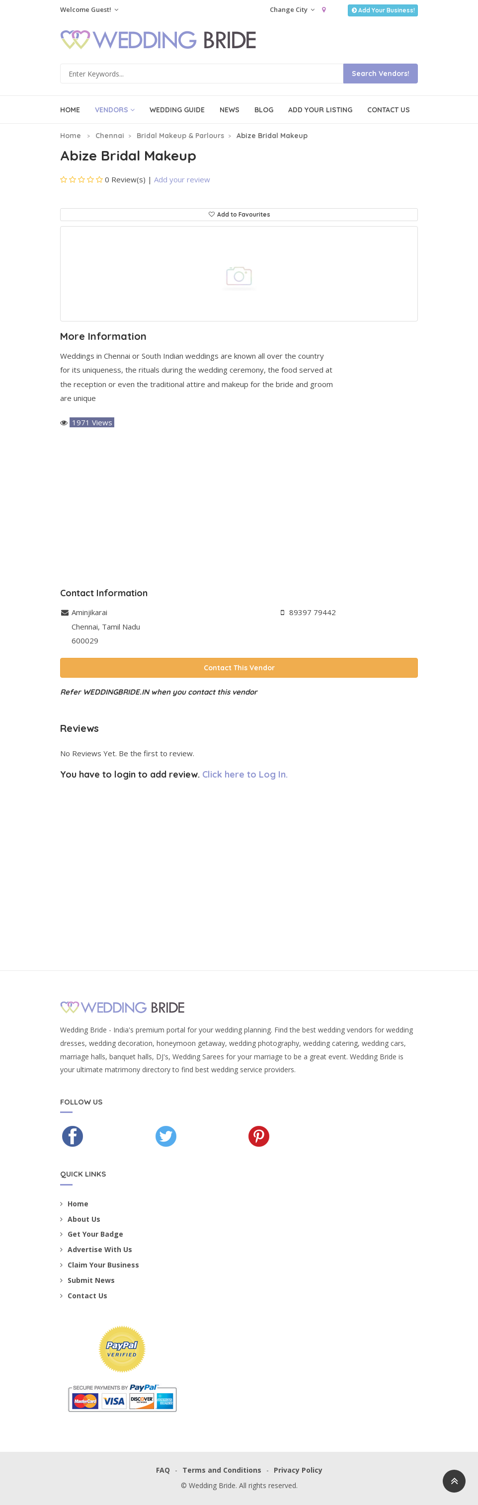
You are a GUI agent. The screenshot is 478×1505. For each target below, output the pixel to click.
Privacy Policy (298, 1470)
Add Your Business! (383, 10)
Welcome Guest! (89, 9)
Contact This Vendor (239, 667)
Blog (263, 109)
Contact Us (388, 109)
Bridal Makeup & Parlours (180, 135)
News (229, 109)
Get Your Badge (91, 1234)
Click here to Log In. (245, 774)
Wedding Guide (177, 109)
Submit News (87, 1280)
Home (70, 109)
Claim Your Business (99, 1264)
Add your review (182, 179)
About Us (80, 1219)
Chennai (109, 135)
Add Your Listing (320, 109)
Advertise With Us (96, 1249)
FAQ (163, 1470)
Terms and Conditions (221, 1470)
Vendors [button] (115, 109)
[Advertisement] (239, 508)
